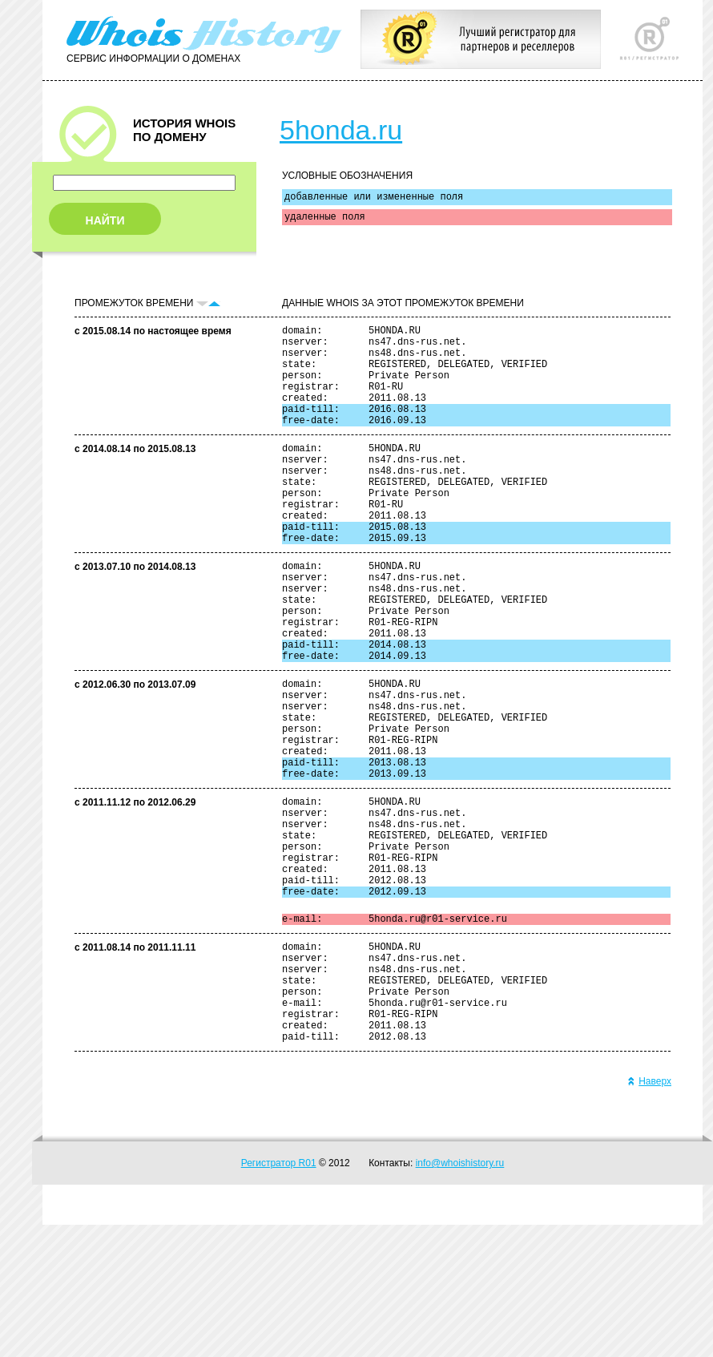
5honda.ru (341, 130)
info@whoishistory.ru (460, 1295)
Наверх (649, 1213)
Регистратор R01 (278, 1295)
